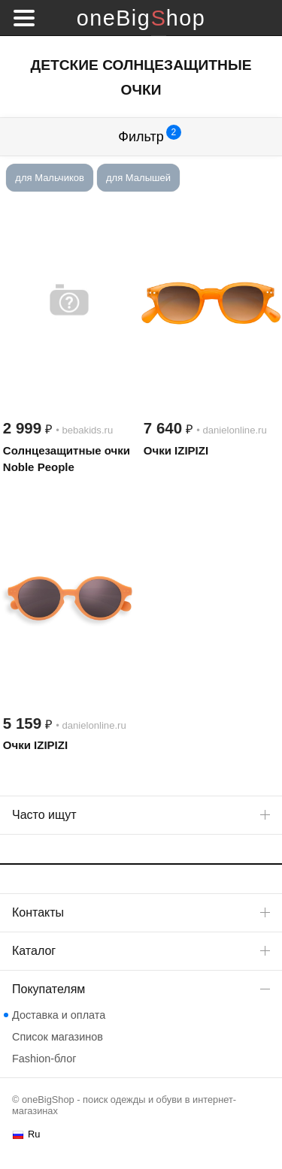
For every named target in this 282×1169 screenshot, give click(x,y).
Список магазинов (57, 1037)
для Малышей (138, 177)
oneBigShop (141, 18)
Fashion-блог (44, 1059)
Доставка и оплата (58, 1015)
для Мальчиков (49, 177)
